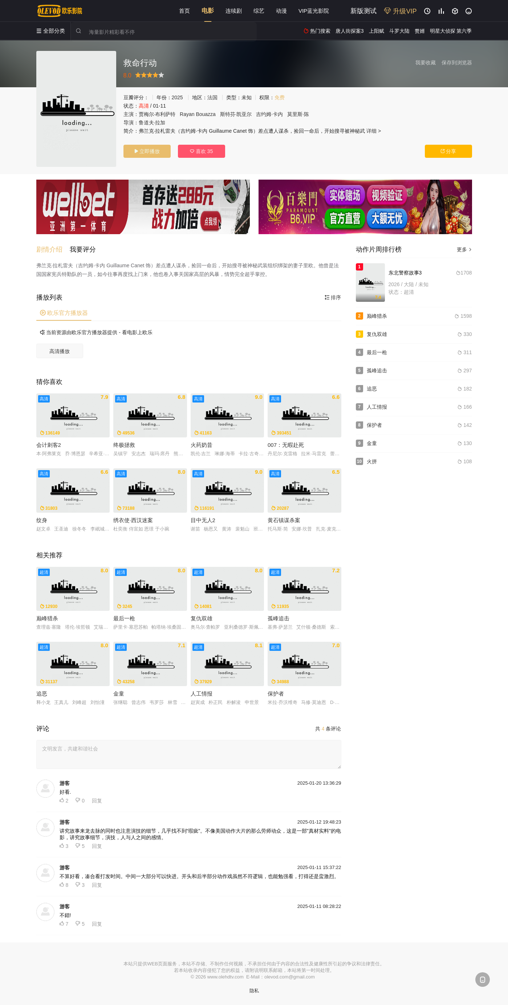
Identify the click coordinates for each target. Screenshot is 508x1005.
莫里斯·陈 (298, 114)
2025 (177, 97)
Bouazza (205, 114)
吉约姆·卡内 (269, 114)
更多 (464, 249)
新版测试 (363, 11)
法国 (212, 97)
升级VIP (400, 11)
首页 (184, 11)
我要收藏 (425, 62)
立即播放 (147, 151)
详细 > (373, 131)
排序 (333, 297)
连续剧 (233, 11)
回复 (97, 801)
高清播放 (59, 351)
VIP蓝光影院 (313, 11)
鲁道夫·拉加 (152, 122)
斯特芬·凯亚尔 (236, 114)
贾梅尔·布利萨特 (157, 114)
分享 (448, 151)
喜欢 (201, 151)
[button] (53, 249)
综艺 (258, 11)
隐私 (254, 990)
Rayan (187, 114)
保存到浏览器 (457, 62)
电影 (208, 10)
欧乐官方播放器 (64, 313)
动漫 (281, 11)
